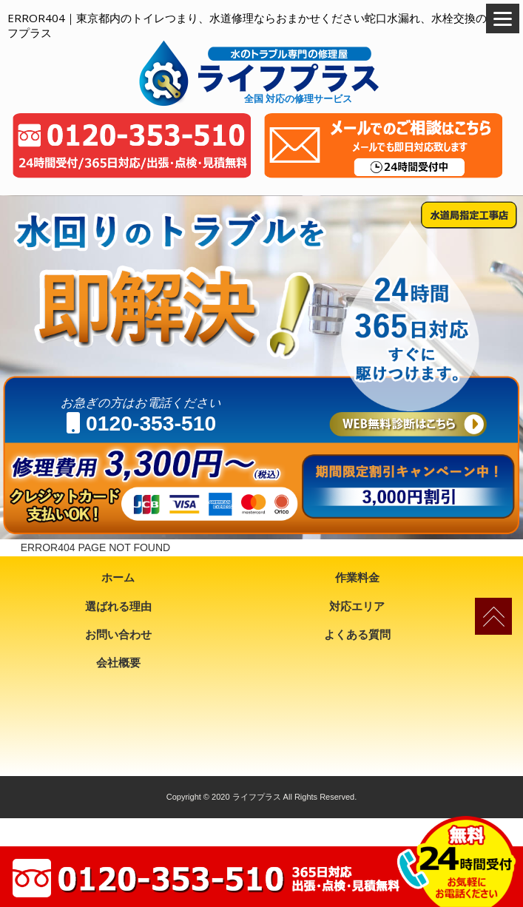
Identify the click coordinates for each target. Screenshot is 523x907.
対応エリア (357, 606)
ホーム (118, 577)
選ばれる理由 (118, 606)
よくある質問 (357, 634)
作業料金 (357, 577)
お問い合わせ (118, 634)
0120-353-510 (142, 423)
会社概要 (118, 662)
